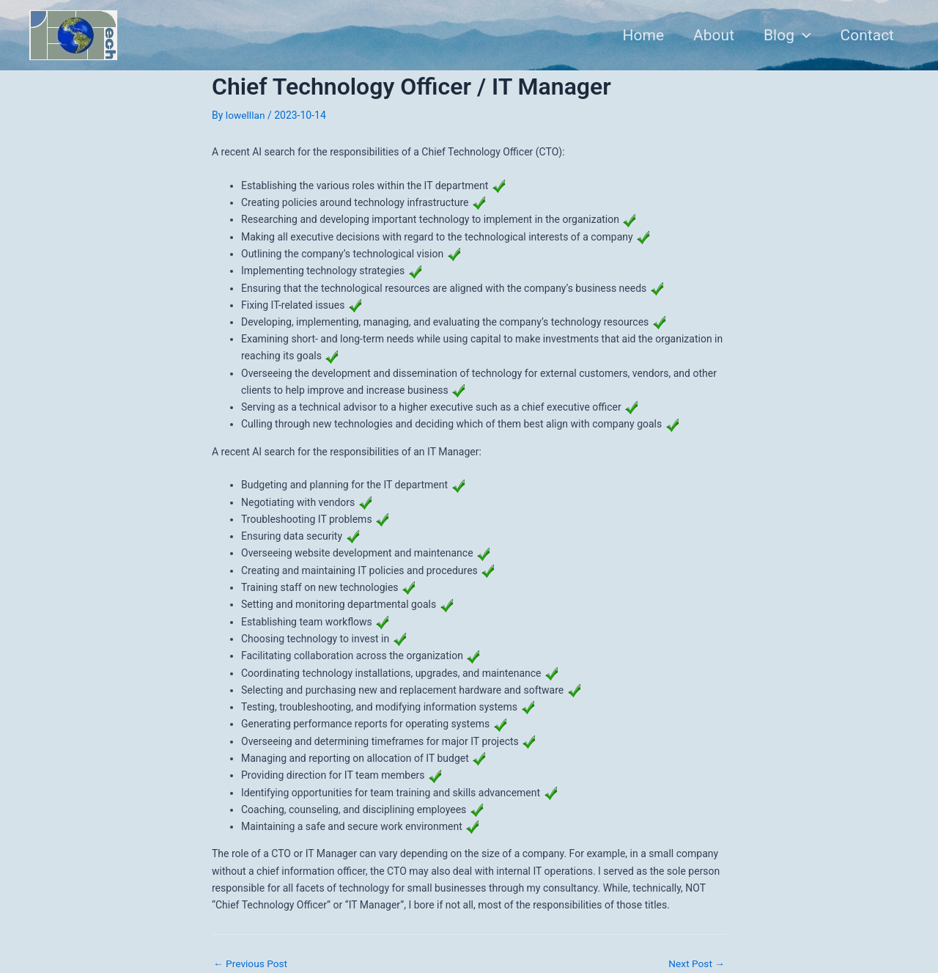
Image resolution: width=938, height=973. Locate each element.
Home (639, 35)
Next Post (696, 963)
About (710, 35)
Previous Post (251, 963)
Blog (785, 35)
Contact (866, 35)
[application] (800, 35)
